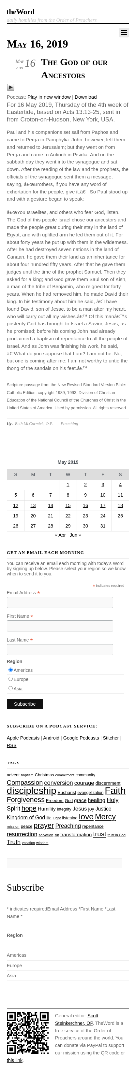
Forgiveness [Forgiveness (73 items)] (26, 800)
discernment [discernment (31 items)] (108, 783)
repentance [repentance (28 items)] (92, 826)
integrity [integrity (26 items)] (64, 809)
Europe (21, 679)
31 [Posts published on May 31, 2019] (102, 526)
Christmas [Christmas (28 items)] (44, 774)
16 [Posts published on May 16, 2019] (85, 505)
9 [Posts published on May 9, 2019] (85, 495)
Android (51, 738)
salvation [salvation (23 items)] (45, 835)
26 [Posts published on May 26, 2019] (15, 526)
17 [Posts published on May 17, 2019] (102, 505)
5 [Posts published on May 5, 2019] (15, 495)
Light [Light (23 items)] (57, 818)
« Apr (60, 535)
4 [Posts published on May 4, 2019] (120, 484)
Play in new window (49, 97)
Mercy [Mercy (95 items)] (105, 816)
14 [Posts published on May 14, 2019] (50, 505)
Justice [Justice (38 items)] (104, 809)
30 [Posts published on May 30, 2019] (85, 526)
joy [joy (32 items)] (91, 809)
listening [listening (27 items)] (69, 817)
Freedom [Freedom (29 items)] (55, 800)
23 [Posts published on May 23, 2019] (85, 515)
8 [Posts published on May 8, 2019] (68, 495)
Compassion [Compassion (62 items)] (25, 782)
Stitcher (111, 738)
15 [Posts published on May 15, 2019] (67, 505)
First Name (20, 616)
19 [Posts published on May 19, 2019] (15, 515)
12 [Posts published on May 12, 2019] (15, 505)
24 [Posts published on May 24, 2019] (102, 515)
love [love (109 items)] (86, 816)
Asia (18, 688)
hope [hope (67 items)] (29, 808)
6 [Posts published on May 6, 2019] (33, 495)
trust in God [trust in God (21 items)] (117, 835)
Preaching (69, 423)
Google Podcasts (81, 738)
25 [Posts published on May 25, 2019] (120, 515)
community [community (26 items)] (85, 775)
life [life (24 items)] (48, 818)
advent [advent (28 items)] (13, 774)
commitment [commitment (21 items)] (64, 775)
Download (86, 97)
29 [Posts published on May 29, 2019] (67, 526)
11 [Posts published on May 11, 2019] (120, 495)
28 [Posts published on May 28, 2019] (50, 526)
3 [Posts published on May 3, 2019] (102, 484)
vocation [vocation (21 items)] (28, 843)
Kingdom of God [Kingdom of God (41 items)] (26, 817)
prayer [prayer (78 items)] (44, 825)
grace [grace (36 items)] (80, 800)
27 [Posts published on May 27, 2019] (33, 526)
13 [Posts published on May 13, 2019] (33, 505)
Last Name (20, 640)
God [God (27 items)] (69, 800)
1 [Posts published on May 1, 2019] (68, 484)
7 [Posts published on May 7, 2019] (50, 495)
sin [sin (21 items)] (56, 835)
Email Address (23, 593)
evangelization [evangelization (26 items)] (90, 792)
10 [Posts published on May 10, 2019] (102, 495)
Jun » (75, 535)
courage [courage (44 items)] (84, 783)
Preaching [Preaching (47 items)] (68, 826)
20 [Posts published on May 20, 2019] (33, 515)
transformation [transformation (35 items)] (76, 834)
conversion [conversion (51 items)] (58, 782)
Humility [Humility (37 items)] (47, 809)
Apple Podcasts (23, 738)
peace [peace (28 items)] (27, 826)
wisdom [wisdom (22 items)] (42, 843)
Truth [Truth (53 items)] (14, 842)
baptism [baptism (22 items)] (27, 775)
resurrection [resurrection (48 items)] (22, 834)
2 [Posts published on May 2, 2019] (85, 484)
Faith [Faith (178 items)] (115, 790)
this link (15, 1060)
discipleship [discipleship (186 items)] (31, 790)
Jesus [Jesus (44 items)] (79, 809)
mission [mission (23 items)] (13, 826)
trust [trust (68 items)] (99, 834)
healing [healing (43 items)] (96, 800)
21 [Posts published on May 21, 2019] (50, 515)
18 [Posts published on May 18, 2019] (120, 505)
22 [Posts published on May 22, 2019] (67, 515)
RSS (12, 745)
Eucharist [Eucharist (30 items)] (66, 792)
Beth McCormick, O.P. (34, 423)
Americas (23, 670)
